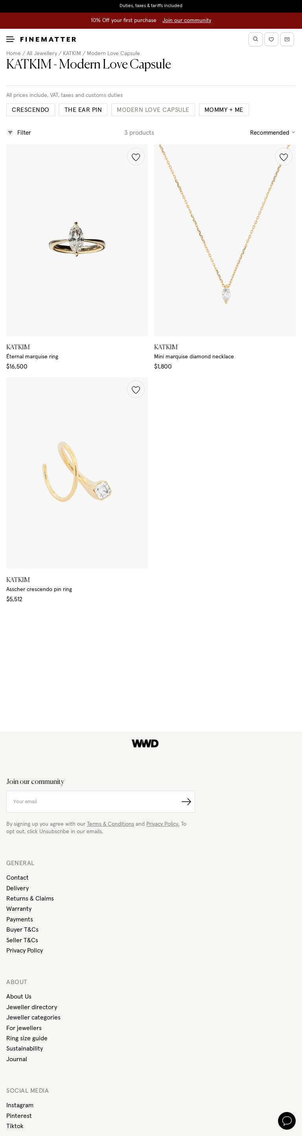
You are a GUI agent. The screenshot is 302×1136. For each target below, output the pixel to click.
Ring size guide (27, 1038)
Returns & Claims (30, 898)
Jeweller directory (31, 1007)
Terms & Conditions (110, 824)
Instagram (19, 1105)
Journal (16, 1059)
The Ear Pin (83, 110)
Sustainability (24, 1048)
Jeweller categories (33, 1017)
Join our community (186, 20)
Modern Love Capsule (113, 53)
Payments (19, 919)
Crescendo (31, 110)
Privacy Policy (24, 950)
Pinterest (19, 1116)
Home (13, 53)
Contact (17, 878)
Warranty (18, 909)
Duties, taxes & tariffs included (151, 6)
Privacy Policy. (162, 824)
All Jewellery (42, 53)
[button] (136, 156)
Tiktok (15, 1126)
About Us (18, 996)
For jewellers (24, 1028)
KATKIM (72, 53)
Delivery (17, 888)
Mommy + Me (223, 110)
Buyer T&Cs (22, 930)
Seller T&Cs (22, 940)
